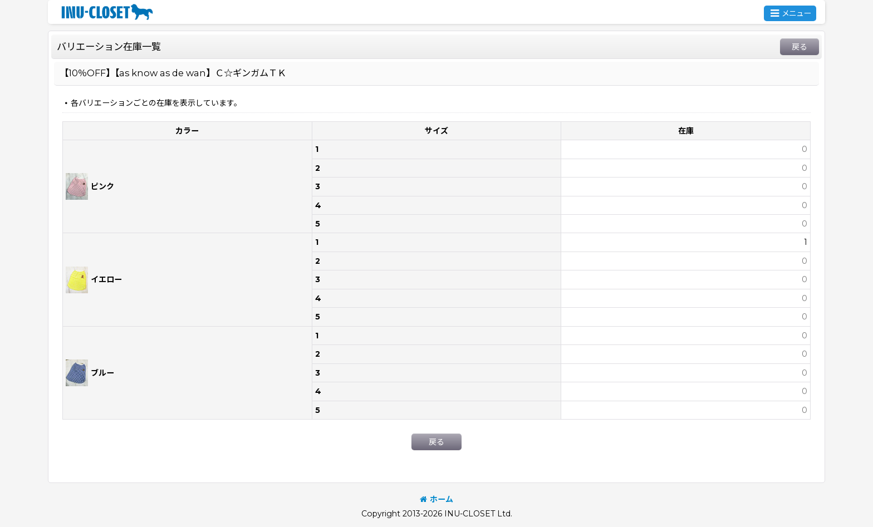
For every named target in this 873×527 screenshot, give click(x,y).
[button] (790, 13)
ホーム (436, 499)
